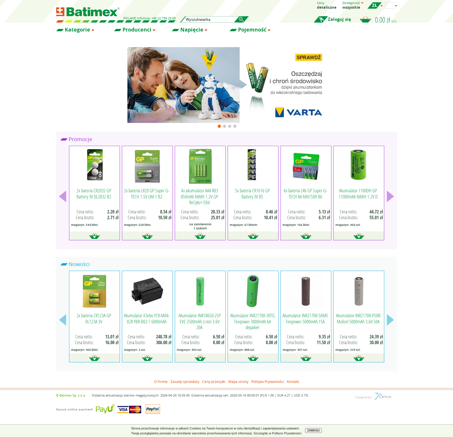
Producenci (136, 29)
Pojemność (252, 29)
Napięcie (191, 29)
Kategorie (77, 29)
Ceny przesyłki (213, 381)
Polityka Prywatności (267, 381)
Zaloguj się (339, 19)
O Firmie (161, 381)
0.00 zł (386, 20)
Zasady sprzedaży (184, 381)
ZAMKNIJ (313, 430)
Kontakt (293, 381)
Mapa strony (238, 381)
